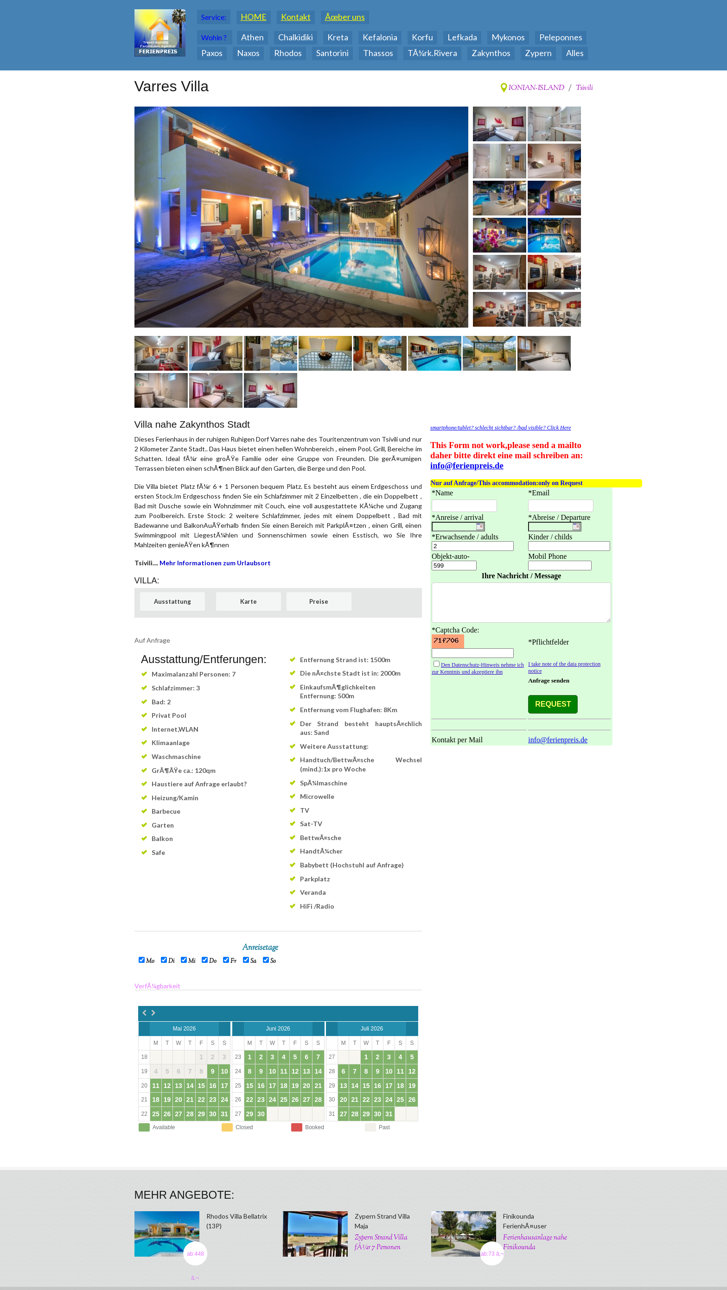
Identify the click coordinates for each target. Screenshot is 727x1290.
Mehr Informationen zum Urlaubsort (215, 563)
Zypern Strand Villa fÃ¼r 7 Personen (381, 1242)
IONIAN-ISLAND (535, 88)
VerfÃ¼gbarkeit (157, 986)
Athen (252, 37)
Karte (248, 601)
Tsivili (584, 88)
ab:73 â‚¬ (492, 1254)
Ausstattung (172, 601)
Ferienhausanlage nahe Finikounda (535, 1242)
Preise (318, 601)
